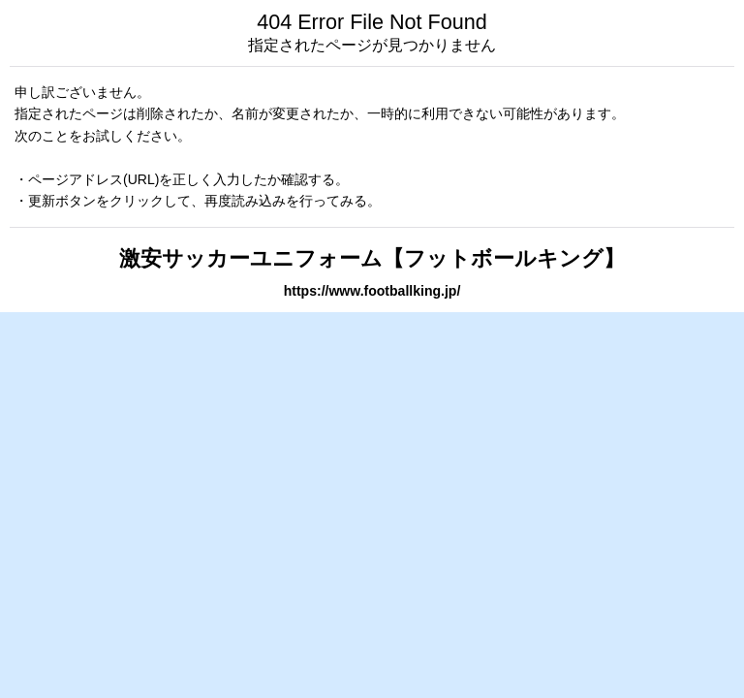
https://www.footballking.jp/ (372, 291)
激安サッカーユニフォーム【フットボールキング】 (372, 258)
